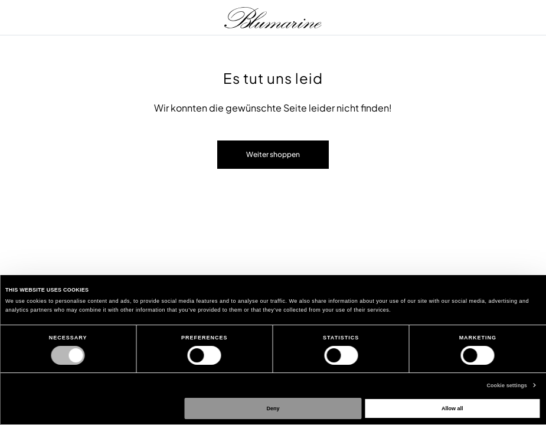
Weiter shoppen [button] (273, 154)
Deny (273, 408)
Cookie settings (506, 385)
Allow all (452, 408)
